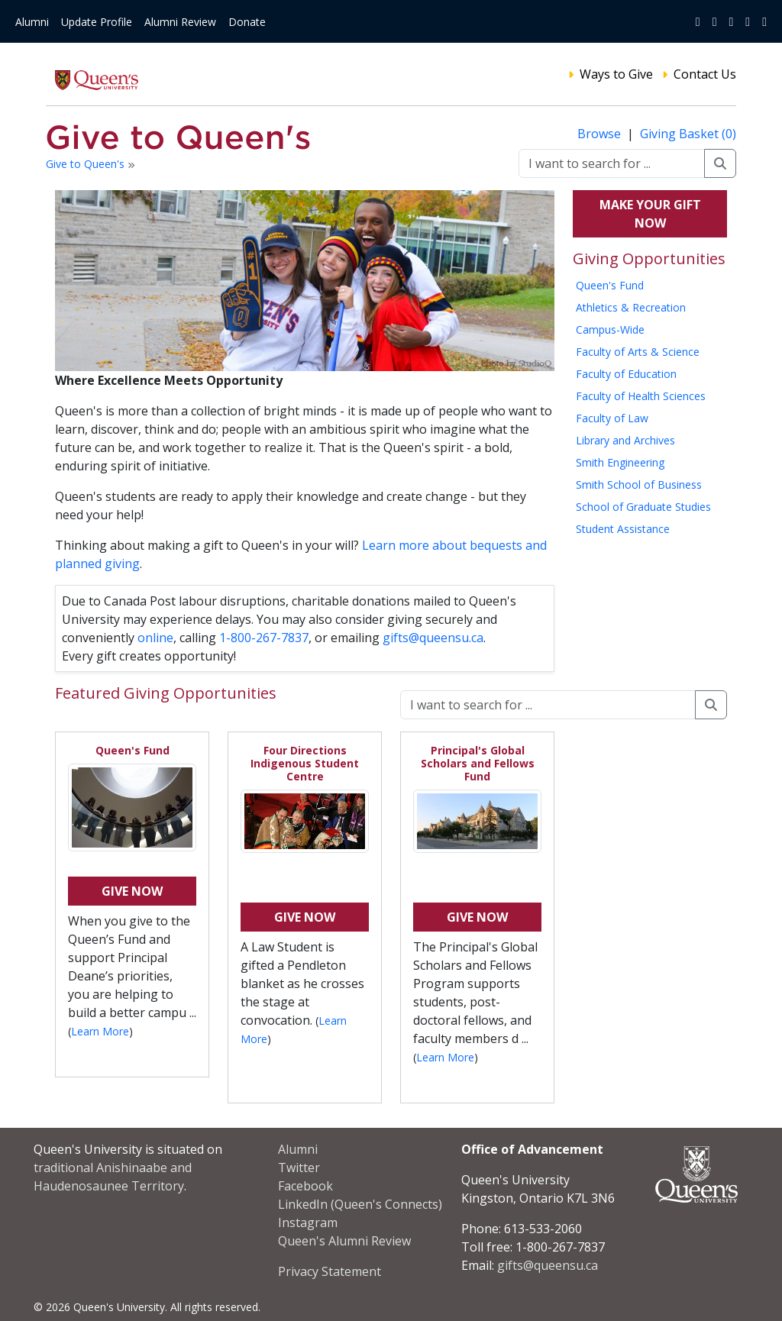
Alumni (32, 22)
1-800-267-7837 (264, 637)
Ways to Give (616, 74)
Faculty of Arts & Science (638, 351)
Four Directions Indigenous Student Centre (304, 763)
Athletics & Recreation (631, 307)
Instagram (308, 1222)
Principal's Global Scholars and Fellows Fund (478, 763)
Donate (247, 22)
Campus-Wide (610, 329)
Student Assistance (623, 529)
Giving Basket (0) (688, 133)
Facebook (305, 1185)
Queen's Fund (610, 285)
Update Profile (96, 22)
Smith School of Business (639, 484)
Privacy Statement (329, 1271)
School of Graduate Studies (643, 506)
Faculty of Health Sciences (641, 396)
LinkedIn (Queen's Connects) (360, 1204)
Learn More (100, 1031)
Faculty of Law (612, 418)
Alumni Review (180, 22)
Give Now (132, 891)
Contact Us (705, 74)
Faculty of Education (626, 374)
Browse (600, 133)
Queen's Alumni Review (344, 1240)
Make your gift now (650, 213)
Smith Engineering (620, 462)
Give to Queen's (87, 164)
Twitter (299, 1167)
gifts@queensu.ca (433, 637)
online (155, 637)
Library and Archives (625, 440)
